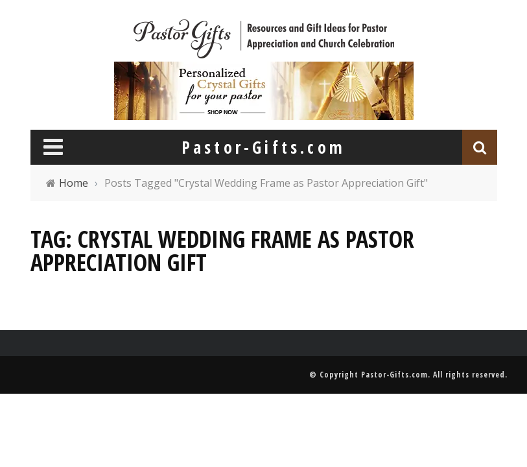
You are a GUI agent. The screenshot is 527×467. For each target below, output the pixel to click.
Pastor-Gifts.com (394, 374)
